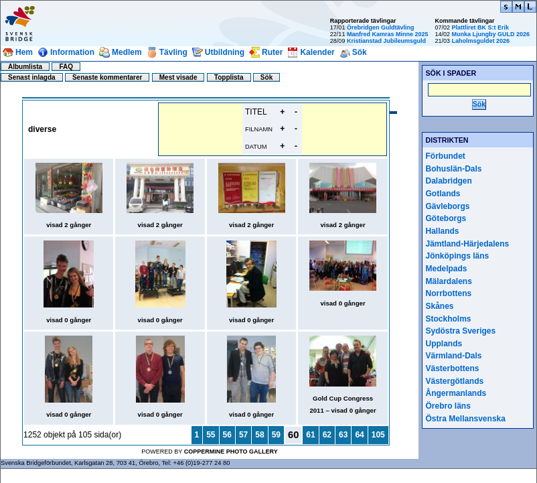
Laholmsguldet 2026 (480, 41)
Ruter (272, 52)
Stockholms (448, 319)
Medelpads (446, 268)
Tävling (173, 52)
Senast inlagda (32, 77)
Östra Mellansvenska (466, 418)
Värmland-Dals (454, 355)
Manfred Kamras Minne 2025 (388, 34)
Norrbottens (449, 293)
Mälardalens (449, 281)
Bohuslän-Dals (454, 169)
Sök (359, 52)
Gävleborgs (448, 206)
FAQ (66, 66)
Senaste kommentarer (107, 77)
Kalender (317, 52)
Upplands (444, 343)
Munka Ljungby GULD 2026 (490, 34)
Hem (24, 52)
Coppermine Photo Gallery (231, 451)
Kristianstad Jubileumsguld (386, 41)
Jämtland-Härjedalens (468, 244)
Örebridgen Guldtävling (380, 27)
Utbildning (224, 52)
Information (72, 52)
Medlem (127, 52)
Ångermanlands (456, 393)
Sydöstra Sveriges (461, 331)
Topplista (229, 77)
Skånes (440, 306)
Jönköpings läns (457, 256)
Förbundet (445, 156)
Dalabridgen (449, 181)
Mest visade (178, 77)
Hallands (442, 231)
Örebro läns (448, 406)
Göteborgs (446, 218)
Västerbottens (452, 368)
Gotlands (443, 193)
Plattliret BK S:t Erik (480, 27)
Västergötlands (455, 381)
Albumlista (25, 66)
